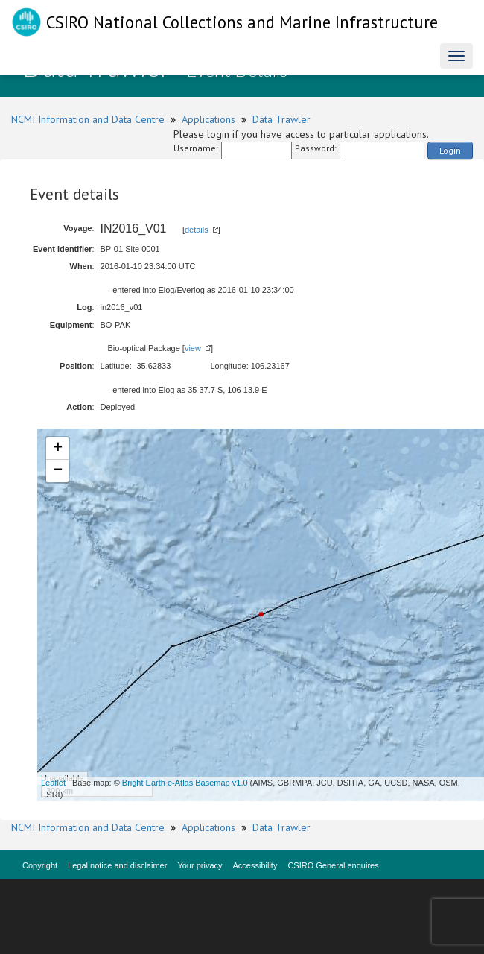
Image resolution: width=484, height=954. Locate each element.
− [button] (58, 471)
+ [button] (58, 448)
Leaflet (53, 782)
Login (450, 150)
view (193, 348)
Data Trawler (281, 119)
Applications (208, 119)
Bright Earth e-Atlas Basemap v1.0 (185, 782)
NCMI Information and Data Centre (88, 119)
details (196, 229)
